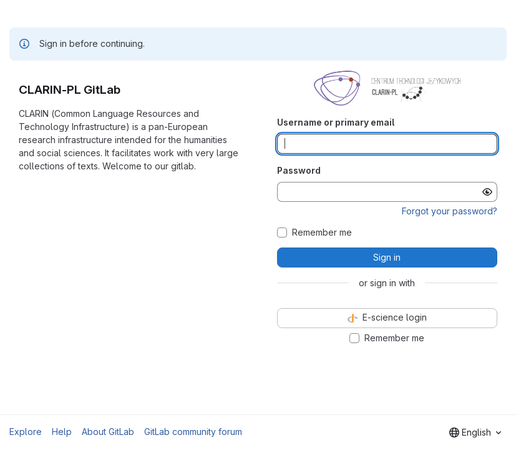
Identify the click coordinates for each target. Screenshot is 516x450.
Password (299, 170)
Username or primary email (335, 122)
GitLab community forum (193, 431)
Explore (25, 431)
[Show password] (487, 192)
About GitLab (108, 431)
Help (62, 431)
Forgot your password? (449, 211)
